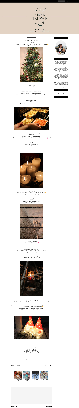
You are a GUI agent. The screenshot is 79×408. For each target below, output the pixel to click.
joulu (16, 365)
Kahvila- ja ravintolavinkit (38, 1)
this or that (18, 365)
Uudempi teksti (14, 406)
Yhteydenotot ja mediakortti (19, 1)
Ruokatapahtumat (47, 1)
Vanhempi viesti (49, 406)
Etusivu (12, 1)
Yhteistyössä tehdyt (29, 1)
